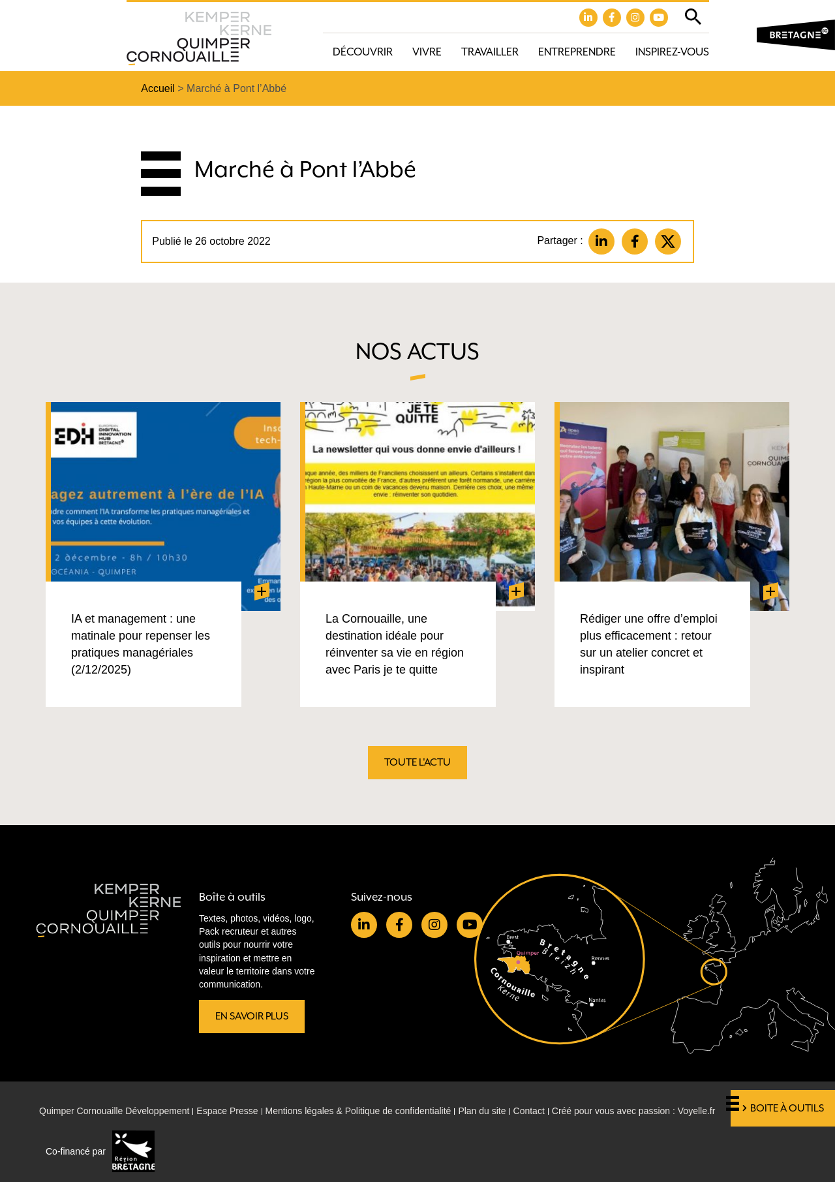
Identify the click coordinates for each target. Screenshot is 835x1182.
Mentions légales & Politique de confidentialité (358, 1111)
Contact (529, 1111)
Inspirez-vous (672, 52)
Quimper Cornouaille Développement (114, 1111)
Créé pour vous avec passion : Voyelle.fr (634, 1111)
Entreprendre (577, 52)
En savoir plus (251, 1016)
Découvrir (363, 52)
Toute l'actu (417, 762)
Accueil (158, 88)
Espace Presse (227, 1111)
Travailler (490, 52)
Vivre (427, 52)
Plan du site (482, 1111)
